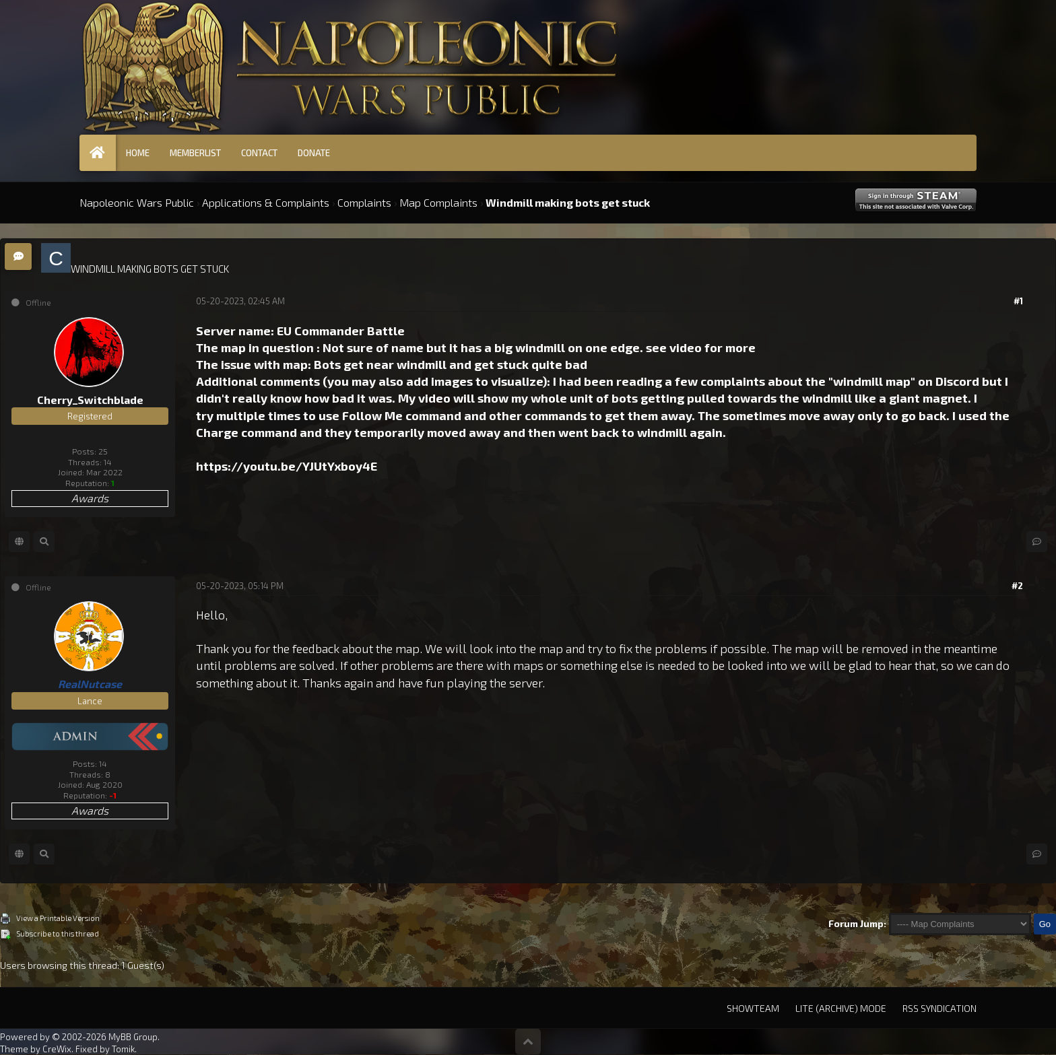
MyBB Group (133, 1036)
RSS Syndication (939, 1008)
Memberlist (195, 152)
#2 (1017, 585)
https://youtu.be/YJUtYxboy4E (286, 465)
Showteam (753, 1008)
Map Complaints (438, 202)
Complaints (364, 202)
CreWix (56, 1049)
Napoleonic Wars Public (136, 202)
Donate (314, 152)
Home (138, 152)
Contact (259, 152)
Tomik (123, 1049)
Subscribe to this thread (57, 933)
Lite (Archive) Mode (840, 1008)
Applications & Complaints (265, 202)
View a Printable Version (58, 918)
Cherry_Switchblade (90, 399)
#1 (1018, 301)
